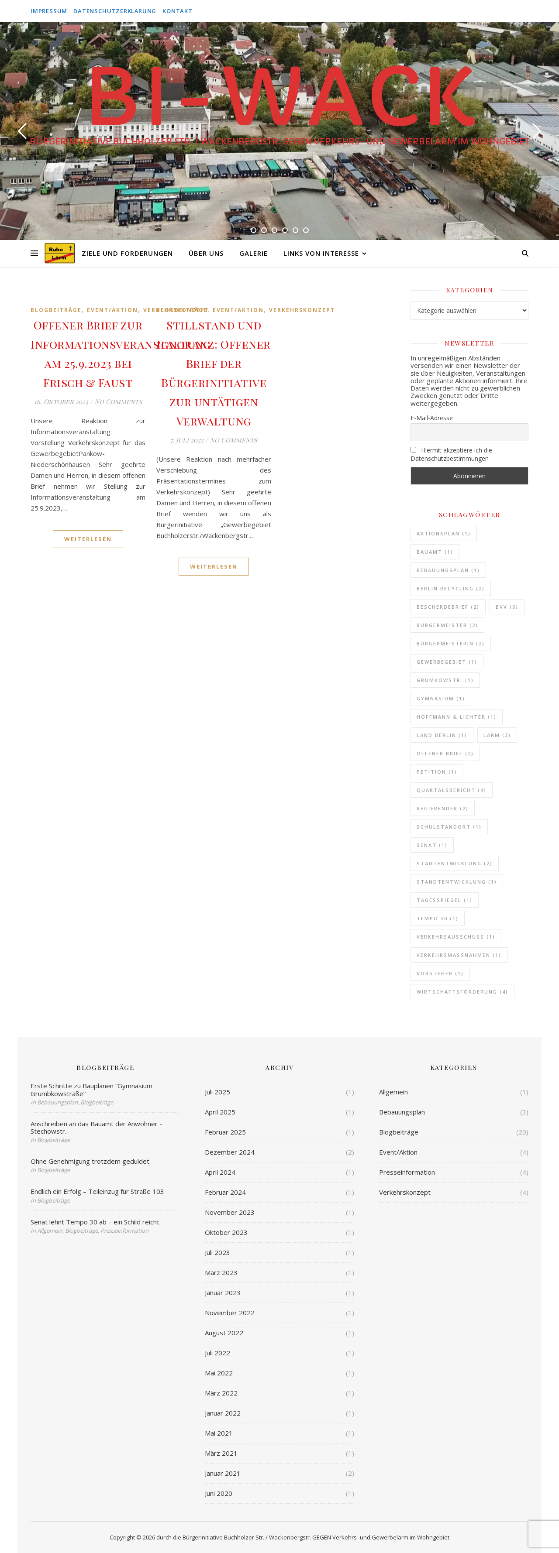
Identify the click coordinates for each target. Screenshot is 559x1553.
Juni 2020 (218, 1493)
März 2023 (221, 1272)
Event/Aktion (112, 310)
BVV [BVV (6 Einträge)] (507, 606)
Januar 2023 (223, 1292)
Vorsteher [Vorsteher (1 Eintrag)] (440, 973)
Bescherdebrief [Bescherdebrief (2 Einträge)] (448, 606)
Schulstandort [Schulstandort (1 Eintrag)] (449, 826)
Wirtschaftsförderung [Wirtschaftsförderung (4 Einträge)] (462, 991)
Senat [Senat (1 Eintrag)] (432, 845)
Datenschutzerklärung (114, 11)
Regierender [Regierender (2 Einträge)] (443, 808)
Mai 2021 (219, 1433)
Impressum (49, 11)
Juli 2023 (217, 1252)
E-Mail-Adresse (432, 418)
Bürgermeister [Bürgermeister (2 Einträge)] (447, 625)
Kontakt (177, 11)
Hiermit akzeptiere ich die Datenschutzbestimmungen (451, 454)
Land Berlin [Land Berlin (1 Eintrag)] (442, 735)
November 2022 (230, 1312)
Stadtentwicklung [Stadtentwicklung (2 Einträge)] (455, 863)
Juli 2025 (217, 1091)
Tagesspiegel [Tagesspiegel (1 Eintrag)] (445, 900)
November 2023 (230, 1212)
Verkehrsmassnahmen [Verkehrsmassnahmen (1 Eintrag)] (459, 955)
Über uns (206, 253)
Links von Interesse (321, 253)
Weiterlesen (88, 539)
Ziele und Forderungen (127, 253)
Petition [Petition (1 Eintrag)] (437, 771)
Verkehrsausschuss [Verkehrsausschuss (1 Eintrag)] (456, 936)
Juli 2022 (217, 1352)
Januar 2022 (223, 1413)
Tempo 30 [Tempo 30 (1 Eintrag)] (438, 918)
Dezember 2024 (230, 1152)
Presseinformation (407, 1172)
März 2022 (221, 1392)
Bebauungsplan (402, 1111)
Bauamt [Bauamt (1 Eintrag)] (435, 552)
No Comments (118, 401)
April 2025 (220, 1111)
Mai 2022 (219, 1372)
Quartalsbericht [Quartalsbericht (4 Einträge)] (452, 790)
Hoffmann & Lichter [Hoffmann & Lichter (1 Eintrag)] (457, 716)
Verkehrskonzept (302, 310)
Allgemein (393, 1091)
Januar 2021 (223, 1473)
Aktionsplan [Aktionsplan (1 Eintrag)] (444, 533)
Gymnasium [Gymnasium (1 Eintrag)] (441, 698)
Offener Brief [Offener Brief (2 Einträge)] (445, 753)
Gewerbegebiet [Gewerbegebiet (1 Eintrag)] (447, 661)
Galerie (253, 253)
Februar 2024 (225, 1192)
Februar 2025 (225, 1132)
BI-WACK (279, 98)
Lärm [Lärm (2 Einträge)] (497, 735)
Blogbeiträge (56, 310)
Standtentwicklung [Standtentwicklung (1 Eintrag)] (457, 881)
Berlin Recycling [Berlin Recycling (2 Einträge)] (451, 588)
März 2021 (221, 1453)
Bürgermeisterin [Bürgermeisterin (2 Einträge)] (451, 643)
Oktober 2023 (226, 1232)
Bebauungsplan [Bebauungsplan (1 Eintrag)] (448, 570)
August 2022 (224, 1332)
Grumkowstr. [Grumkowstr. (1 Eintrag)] (445, 680)
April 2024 (220, 1172)
